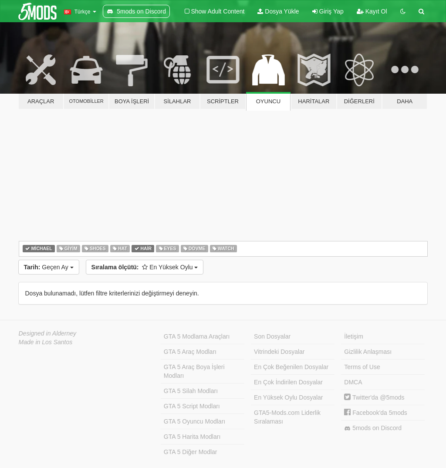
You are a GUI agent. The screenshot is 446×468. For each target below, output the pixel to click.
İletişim (353, 336)
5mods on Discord (373, 428)
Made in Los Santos (46, 342)
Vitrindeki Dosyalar (279, 351)
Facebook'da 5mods (375, 413)
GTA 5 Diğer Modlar (190, 451)
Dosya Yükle (278, 11)
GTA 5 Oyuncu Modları (194, 421)
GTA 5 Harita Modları (192, 436)
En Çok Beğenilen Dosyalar (291, 366)
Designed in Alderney (48, 333)
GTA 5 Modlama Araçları (197, 336)
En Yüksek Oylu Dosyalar (288, 397)
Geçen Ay (49, 267)
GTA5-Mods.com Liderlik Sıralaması (287, 417)
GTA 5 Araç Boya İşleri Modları (194, 371)
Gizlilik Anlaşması (368, 351)
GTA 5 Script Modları (192, 406)
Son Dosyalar (272, 336)
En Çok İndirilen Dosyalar (288, 382)
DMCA (353, 382)
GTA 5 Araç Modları (190, 351)
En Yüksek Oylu (144, 267)
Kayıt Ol (372, 11)
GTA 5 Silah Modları (191, 390)
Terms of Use (362, 366)
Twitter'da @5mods (374, 397)
